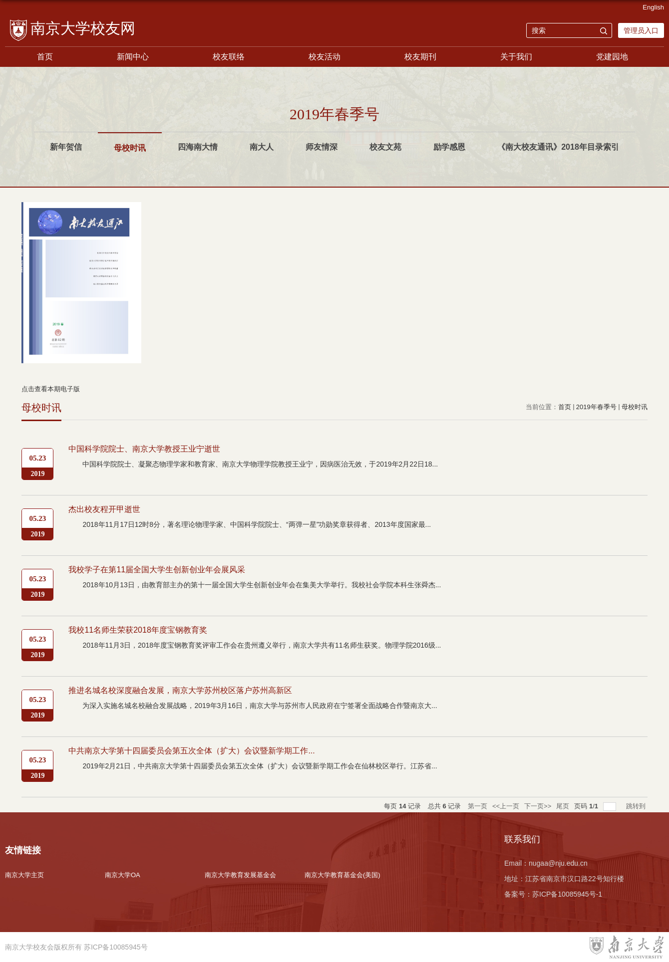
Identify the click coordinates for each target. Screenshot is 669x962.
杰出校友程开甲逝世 (104, 509)
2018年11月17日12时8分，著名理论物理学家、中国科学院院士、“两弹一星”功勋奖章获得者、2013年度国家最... (256, 524)
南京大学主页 (24, 875)
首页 (45, 56)
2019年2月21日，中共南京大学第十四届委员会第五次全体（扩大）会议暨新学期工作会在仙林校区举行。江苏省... (259, 766)
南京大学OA (122, 875)
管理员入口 (641, 30)
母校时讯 (635, 407)
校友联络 (229, 56)
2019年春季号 (596, 407)
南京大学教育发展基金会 (240, 875)
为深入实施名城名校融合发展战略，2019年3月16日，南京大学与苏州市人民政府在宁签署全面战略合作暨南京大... (259, 706)
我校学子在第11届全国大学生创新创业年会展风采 (156, 569)
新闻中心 (133, 56)
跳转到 (637, 806)
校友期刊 (420, 56)
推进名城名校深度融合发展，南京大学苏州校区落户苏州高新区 (180, 690)
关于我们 (516, 56)
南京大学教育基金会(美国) (342, 875)
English (653, 7)
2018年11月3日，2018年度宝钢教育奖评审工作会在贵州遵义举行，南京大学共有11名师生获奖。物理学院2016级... (261, 645)
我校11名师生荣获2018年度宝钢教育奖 (137, 630)
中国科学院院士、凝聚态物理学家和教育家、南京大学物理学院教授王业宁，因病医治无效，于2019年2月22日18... (260, 464)
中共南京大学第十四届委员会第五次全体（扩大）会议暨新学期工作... (191, 750)
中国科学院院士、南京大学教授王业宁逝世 (144, 449)
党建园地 (612, 56)
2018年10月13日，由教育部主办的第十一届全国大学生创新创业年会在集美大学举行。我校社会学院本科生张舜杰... (261, 585)
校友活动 (324, 56)
